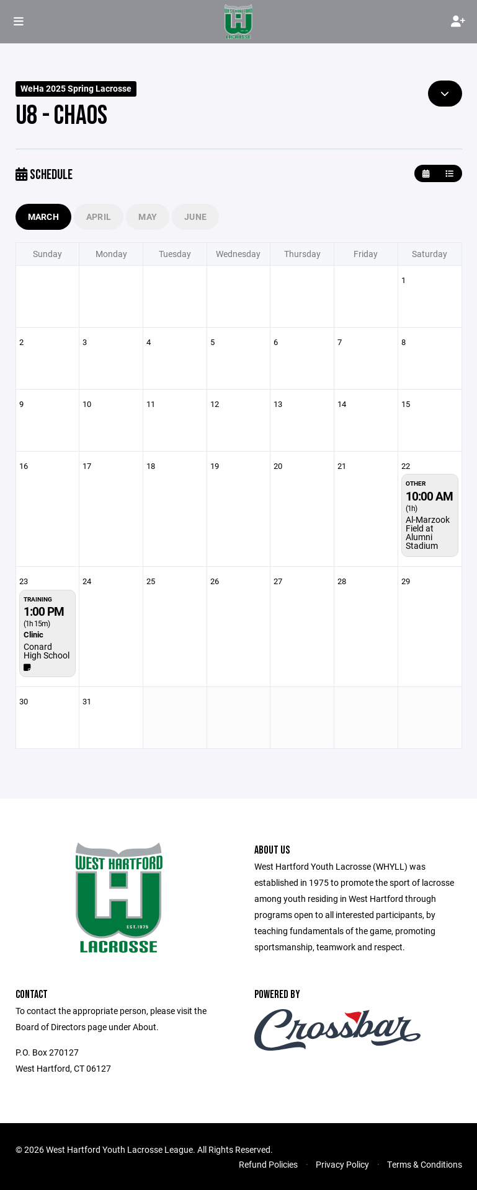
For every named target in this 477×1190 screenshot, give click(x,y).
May (147, 216)
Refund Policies (268, 1164)
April (98, 216)
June (195, 216)
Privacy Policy (342, 1164)
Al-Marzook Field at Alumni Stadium (428, 532)
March (43, 216)
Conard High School (46, 651)
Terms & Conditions (424, 1164)
